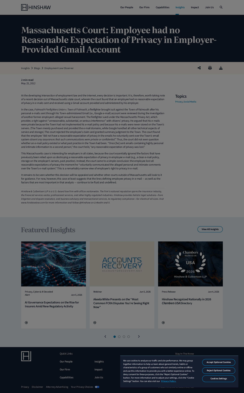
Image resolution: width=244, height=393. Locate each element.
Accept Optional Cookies (219, 362)
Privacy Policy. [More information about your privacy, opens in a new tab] (168, 381)
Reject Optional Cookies (218, 370)
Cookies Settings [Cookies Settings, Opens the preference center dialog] (219, 378)
